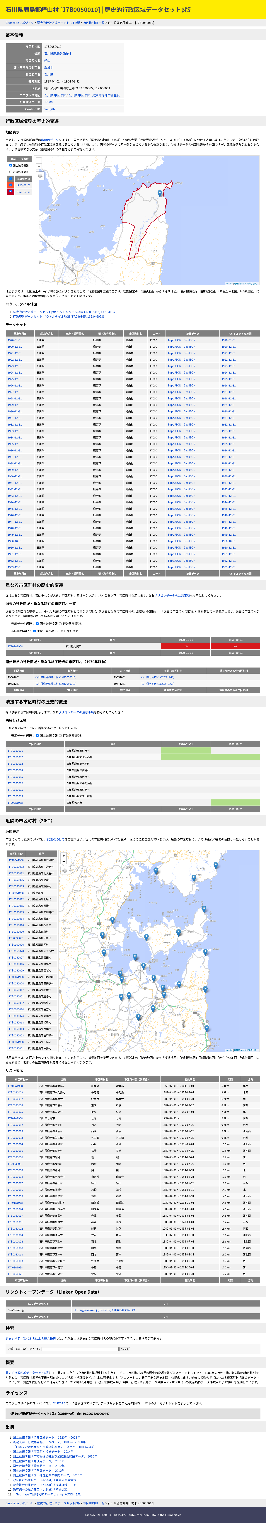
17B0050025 (15, 789)
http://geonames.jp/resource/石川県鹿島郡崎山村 (104, 1310)
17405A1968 (15, 1086)
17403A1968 (15, 1267)
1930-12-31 (15, 411)
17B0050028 (15, 1177)
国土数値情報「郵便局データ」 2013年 (39, 1461)
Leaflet (229, 283)
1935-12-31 (15, 444)
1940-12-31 (15, 476)
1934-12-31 (15, 437)
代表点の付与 (56, 839)
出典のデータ (50, 139)
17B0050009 (15, 1196)
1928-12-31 (15, 398)
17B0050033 (15, 796)
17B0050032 (15, 757)
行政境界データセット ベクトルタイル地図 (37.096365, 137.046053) (58, 316)
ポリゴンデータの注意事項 (172, 595)
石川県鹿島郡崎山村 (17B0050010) (55, 677)
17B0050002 (15, 1228)
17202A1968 (15, 646)
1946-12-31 (15, 515)
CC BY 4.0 (59, 1403)
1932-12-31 (15, 424)
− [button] (39, 166)
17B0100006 (15, 1170)
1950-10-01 (15, 541)
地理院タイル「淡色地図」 (246, 283)
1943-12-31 (15, 495)
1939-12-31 (15, 470)
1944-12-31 (15, 502)
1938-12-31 (15, 463)
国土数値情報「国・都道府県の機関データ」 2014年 (47, 1475)
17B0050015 (15, 777)
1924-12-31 (15, 372)
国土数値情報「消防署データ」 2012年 (39, 1470)
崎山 (47, 60)
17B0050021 (15, 1274)
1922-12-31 (15, 359)
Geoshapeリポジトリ (20, 22)
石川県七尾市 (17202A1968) (157, 677)
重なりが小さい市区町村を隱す (55, 631)
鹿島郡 (48, 67)
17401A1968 (15, 1202)
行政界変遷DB (19, 172)
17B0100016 (15, 1189)
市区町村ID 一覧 (94, 22)
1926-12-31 (15, 385)
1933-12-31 (15, 431)
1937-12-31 (15, 457)
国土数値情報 (18, 165)
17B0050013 (15, 1254)
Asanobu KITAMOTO (98, 1515)
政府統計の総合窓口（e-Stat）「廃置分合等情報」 (46, 1480)
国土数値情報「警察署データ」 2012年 (39, 1465)
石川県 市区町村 (55, 95)
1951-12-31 (15, 554)
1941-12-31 (15, 483)
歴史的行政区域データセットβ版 (58, 22)
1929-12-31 (15, 405)
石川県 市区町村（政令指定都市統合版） (95, 95)
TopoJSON (175, 340)
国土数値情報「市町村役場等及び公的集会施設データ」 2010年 (55, 1456)
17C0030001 (15, 1164)
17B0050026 (15, 750)
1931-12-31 (15, 418)
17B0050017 (15, 1215)
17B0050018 (15, 1248)
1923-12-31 (15, 366)
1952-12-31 (15, 560)
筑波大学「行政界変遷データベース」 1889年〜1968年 (49, 1442)
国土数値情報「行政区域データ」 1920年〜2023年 (46, 1437)
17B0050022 (15, 783)
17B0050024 (15, 1209)
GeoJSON (189, 340)
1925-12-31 (15, 379)
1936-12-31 (15, 450)
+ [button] (39, 161)
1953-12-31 (15, 567)
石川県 (48, 74)
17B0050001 (15, 1222)
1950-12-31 (15, 547)
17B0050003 (15, 1261)
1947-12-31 (15, 521)
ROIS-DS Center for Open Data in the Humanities (147, 1515)
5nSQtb (49, 109)
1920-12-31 (15, 346)
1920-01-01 (15, 340)
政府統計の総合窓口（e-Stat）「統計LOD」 (41, 1489)
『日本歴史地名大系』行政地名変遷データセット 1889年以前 (53, 1447)
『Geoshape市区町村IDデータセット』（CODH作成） (48, 1494)
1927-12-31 (15, 392)
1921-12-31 (15, 353)
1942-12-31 (15, 489)
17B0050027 (15, 1183)
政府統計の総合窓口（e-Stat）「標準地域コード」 (46, 1484)
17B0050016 (15, 1150)
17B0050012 (15, 763)
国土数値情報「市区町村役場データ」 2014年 (43, 1451)
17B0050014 (15, 770)
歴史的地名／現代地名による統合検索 (31, 1338)
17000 (48, 102)
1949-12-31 (15, 534)
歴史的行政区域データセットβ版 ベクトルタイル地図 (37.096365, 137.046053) (65, 312)
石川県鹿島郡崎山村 (57, 53)
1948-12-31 (15, 528)
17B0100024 (15, 1241)
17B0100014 (15, 1235)
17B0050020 (15, 1157)
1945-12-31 (15, 508)
